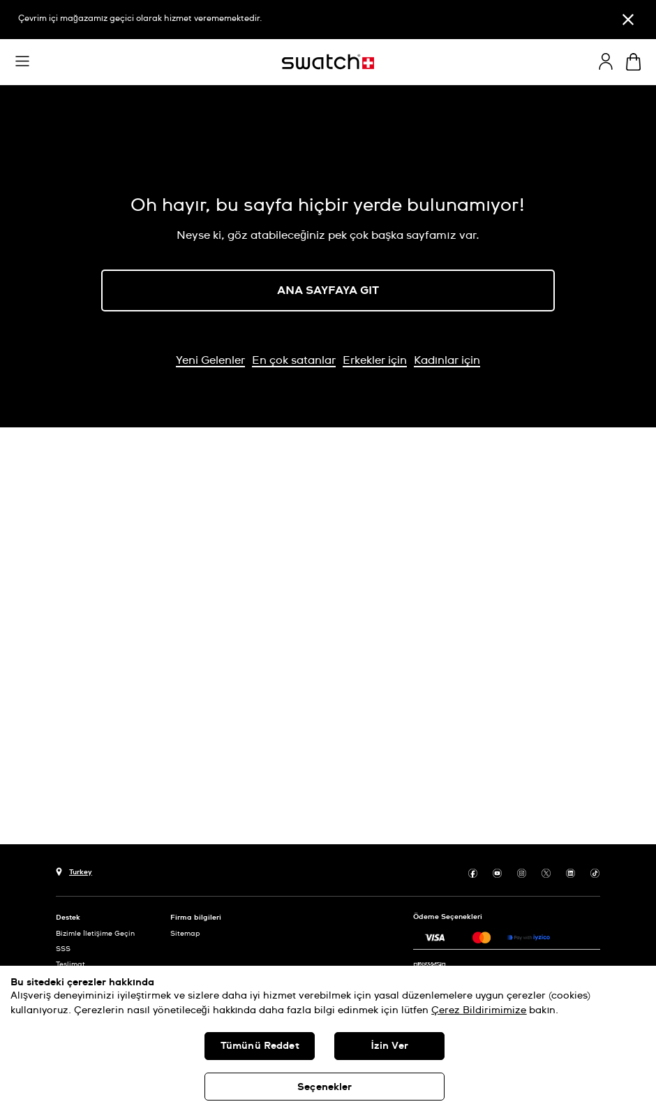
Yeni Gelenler (210, 360)
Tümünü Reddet (260, 1046)
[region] (328, 1038)
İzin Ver (389, 1046)
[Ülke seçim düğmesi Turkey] (74, 870)
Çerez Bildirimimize (478, 1010)
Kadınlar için (447, 360)
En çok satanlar (294, 360)
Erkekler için (375, 360)
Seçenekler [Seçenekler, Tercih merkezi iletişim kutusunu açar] (324, 1087)
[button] (22, 61)
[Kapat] (628, 19)
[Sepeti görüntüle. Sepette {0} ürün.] (633, 62)
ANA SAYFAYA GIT (328, 290)
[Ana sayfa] (328, 62)
